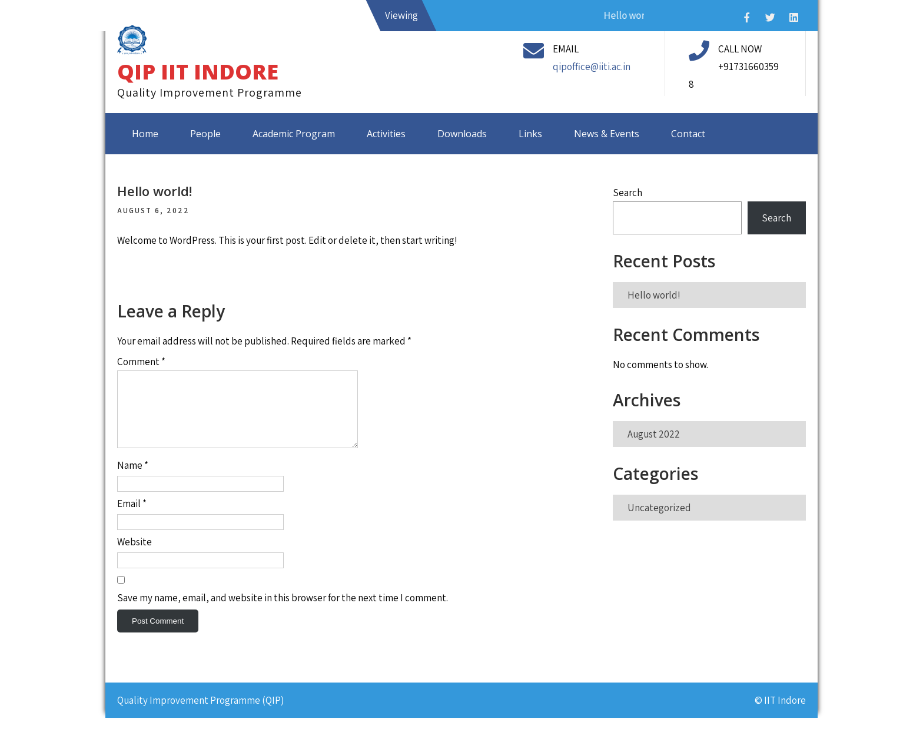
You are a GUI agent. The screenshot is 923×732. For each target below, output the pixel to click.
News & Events (606, 133)
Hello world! (653, 295)
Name (132, 479)
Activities (386, 133)
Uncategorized (659, 507)
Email (132, 517)
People (205, 133)
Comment (141, 361)
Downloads (462, 133)
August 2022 (653, 434)
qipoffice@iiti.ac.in (591, 66)
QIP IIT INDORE (197, 71)
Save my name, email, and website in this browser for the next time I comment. (282, 611)
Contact (688, 133)
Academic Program (294, 133)
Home (145, 133)
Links (530, 133)
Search (627, 192)
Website (134, 555)
